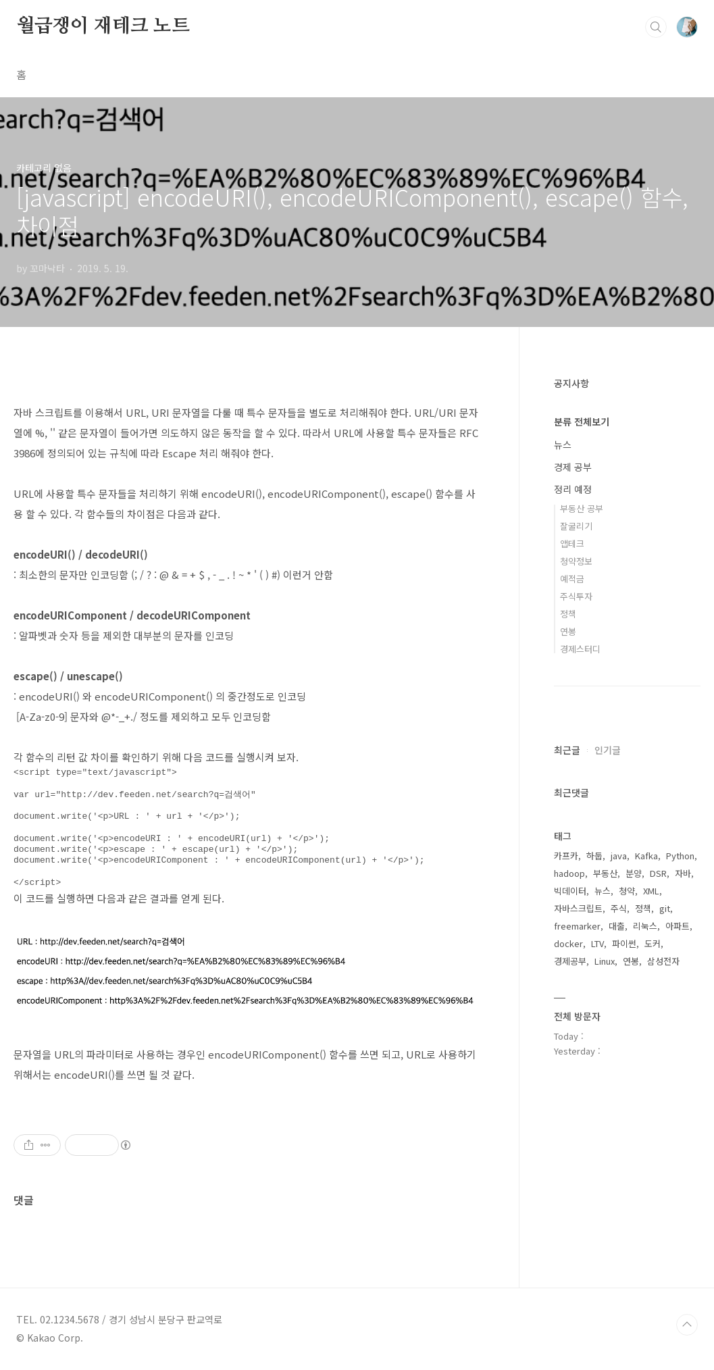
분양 (634, 873)
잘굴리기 (576, 525)
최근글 (567, 750)
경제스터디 (580, 648)
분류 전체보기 (581, 421)
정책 (568, 613)
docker (568, 943)
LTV (597, 943)
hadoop (569, 873)
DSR (658, 873)
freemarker (577, 925)
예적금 (572, 578)
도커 (652, 943)
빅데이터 (570, 890)
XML (651, 890)
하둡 (594, 855)
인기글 (607, 750)
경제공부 (570, 961)
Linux (604, 961)
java (619, 855)
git (664, 908)
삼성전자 (663, 961)
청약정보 (576, 561)
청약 (627, 890)
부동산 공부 (581, 508)
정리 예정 (573, 489)
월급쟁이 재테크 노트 (103, 26)
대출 (617, 925)
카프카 (566, 855)
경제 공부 (573, 467)
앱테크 (572, 543)
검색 (656, 27)
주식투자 (576, 596)
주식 (619, 908)
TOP (687, 1325)
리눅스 (645, 925)
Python (680, 855)
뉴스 (562, 444)
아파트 (677, 925)
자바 (683, 873)
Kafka (646, 855)
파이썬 (624, 943)
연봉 (568, 631)
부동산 (605, 873)
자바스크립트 (578, 908)
